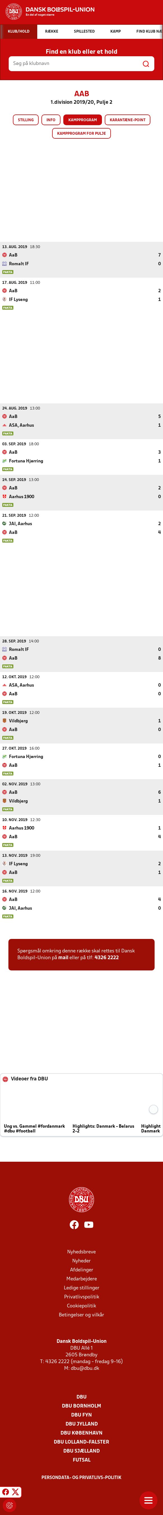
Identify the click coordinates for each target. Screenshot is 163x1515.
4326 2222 (107, 957)
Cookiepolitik (81, 1305)
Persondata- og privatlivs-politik (81, 1478)
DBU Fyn (81, 1415)
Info (50, 120)
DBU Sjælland (81, 1451)
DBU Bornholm (81, 1406)
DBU (81, 1397)
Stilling (26, 120)
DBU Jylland (82, 1424)
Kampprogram (82, 120)
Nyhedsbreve (81, 1251)
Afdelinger (81, 1269)
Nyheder (81, 1260)
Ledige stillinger (81, 1287)
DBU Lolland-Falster (81, 1442)
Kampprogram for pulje (81, 134)
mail (63, 957)
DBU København (81, 1433)
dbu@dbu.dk (85, 1368)
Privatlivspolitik (81, 1296)
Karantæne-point (127, 120)
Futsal (81, 1460)
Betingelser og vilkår (81, 1314)
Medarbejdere (81, 1278)
